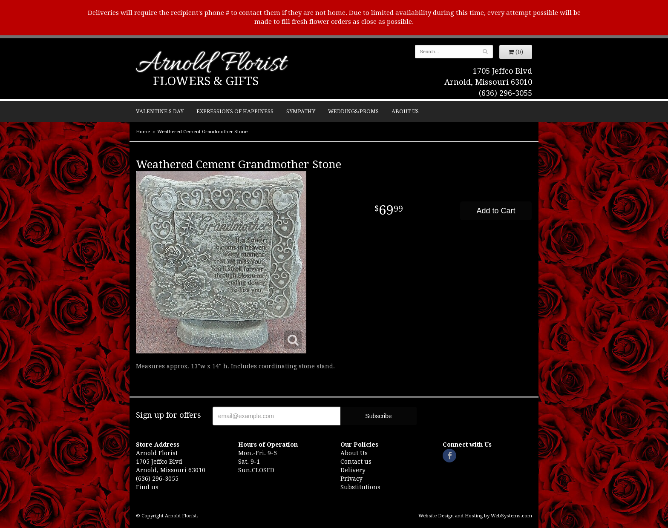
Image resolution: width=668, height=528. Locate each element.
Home (143, 132)
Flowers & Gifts (206, 81)
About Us (405, 111)
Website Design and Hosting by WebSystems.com (475, 516)
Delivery (353, 470)
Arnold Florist (211, 64)
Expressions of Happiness (235, 111)
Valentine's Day (160, 111)
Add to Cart (495, 211)
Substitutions (360, 487)
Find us (147, 487)
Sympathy (300, 111)
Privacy (351, 478)
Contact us (355, 461)
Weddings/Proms (353, 111)
